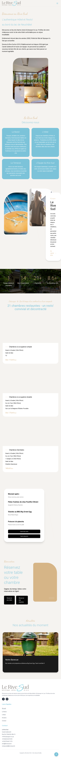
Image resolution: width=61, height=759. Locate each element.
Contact (4, 720)
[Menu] (57, 3)
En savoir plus (53, 253)
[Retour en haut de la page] (56, 754)
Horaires (4, 717)
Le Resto (4, 711)
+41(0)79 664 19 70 (7, 741)
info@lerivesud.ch (6, 743)
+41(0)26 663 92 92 (7, 739)
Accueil (4, 708)
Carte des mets (24, 531)
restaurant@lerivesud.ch (8, 746)
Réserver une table (9, 599)
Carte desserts (24, 536)
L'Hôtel (4, 714)
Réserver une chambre (21, 600)
